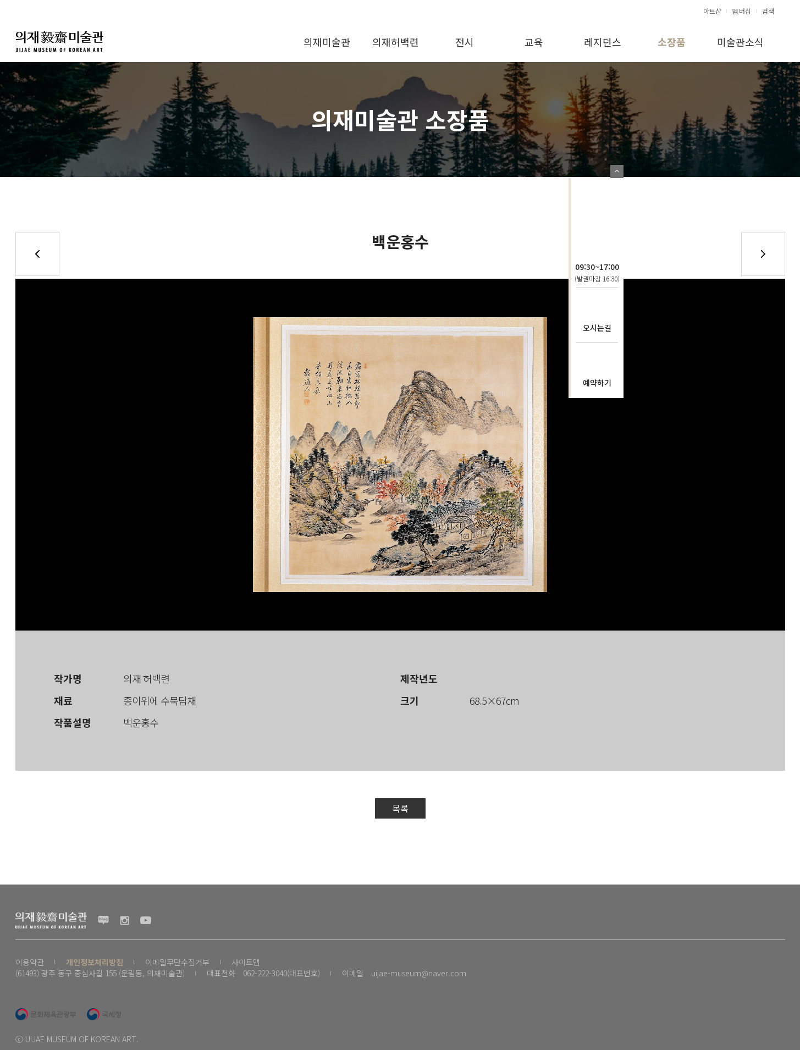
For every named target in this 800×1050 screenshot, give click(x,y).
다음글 (763, 254)
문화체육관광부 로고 (45, 1014)
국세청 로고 (104, 1014)
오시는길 (597, 327)
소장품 (672, 42)
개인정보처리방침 (94, 962)
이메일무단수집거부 (177, 962)
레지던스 (602, 42)
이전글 (37, 254)
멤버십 (741, 10)
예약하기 (597, 382)
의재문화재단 (597, 207)
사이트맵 (245, 962)
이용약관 (29, 962)
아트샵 (712, 10)
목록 (400, 808)
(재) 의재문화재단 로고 (59, 41)
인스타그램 (124, 920)
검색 (768, 10)
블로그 (103, 920)
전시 (464, 42)
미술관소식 (740, 42)
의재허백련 (395, 42)
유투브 (145, 920)
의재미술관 (327, 42)
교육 (534, 42)
